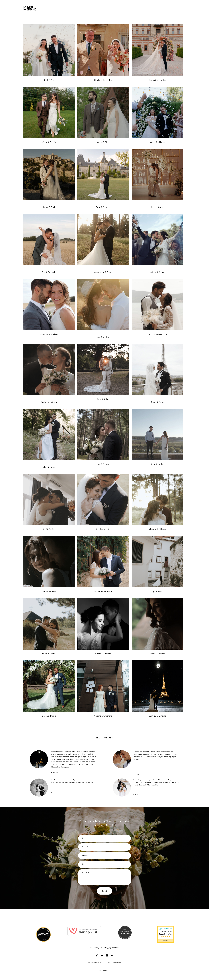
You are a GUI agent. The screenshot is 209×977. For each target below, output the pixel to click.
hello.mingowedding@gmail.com (104, 947)
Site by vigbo (104, 970)
